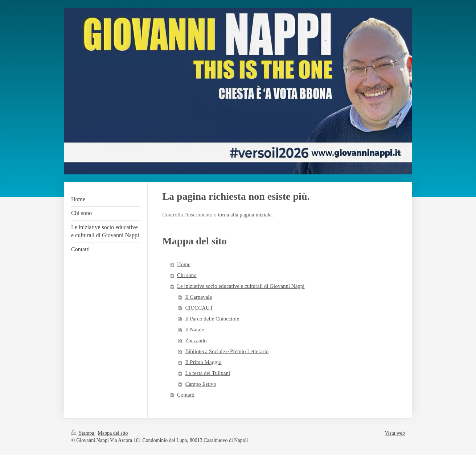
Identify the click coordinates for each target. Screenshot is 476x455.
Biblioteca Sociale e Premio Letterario (226, 351)
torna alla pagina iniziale (245, 215)
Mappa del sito (113, 433)
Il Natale (194, 329)
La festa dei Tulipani (207, 373)
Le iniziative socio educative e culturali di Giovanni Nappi (241, 286)
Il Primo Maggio (203, 362)
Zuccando (195, 340)
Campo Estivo (200, 384)
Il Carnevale (198, 297)
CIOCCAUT (199, 308)
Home (183, 264)
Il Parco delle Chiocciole (212, 319)
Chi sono (187, 275)
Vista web (395, 433)
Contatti (185, 395)
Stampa (83, 433)
